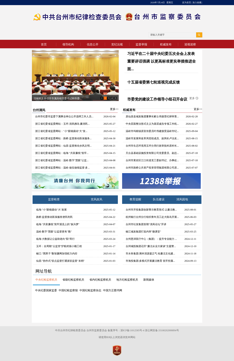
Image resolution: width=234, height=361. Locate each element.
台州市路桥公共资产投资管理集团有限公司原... (152, 167)
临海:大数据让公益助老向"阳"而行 (55, 239)
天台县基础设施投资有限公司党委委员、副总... (152, 153)
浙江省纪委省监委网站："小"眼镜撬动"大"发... (61, 131)
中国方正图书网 (112, 290)
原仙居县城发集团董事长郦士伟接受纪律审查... (152, 116)
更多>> (114, 109)
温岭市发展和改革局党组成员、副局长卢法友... (152, 138)
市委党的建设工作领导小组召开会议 (157, 99)
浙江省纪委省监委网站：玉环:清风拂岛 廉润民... (62, 123)
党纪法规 (117, 44)
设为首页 (186, 2)
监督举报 (141, 44)
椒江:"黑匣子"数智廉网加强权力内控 (56, 253)
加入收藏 (197, 2)
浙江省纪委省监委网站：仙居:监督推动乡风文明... (63, 145)
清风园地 (182, 199)
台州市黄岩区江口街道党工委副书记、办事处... (152, 160)
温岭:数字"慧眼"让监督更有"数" (54, 231)
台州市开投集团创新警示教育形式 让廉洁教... (151, 209)
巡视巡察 (190, 44)
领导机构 (68, 44)
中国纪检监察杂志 (90, 290)
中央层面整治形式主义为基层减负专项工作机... (152, 123)
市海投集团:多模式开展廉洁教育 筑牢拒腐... (150, 260)
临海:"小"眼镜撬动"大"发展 (51, 209)
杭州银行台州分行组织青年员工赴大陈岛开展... (152, 217)
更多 (192, 98)
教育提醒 (135, 199)
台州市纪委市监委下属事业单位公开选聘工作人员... (64, 116)
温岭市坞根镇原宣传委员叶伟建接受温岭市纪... (152, 131)
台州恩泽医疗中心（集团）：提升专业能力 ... (151, 239)
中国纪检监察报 (68, 290)
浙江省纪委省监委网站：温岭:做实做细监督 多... (62, 167)
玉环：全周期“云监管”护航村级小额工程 (59, 246)
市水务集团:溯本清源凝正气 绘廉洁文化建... (150, 253)
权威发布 (166, 44)
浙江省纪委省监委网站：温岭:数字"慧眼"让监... (62, 160)
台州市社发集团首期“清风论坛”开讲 (146, 224)
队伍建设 (159, 199)
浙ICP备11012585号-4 (132, 330)
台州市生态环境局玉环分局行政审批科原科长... (152, 145)
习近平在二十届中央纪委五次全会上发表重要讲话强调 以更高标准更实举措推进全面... (161, 61)
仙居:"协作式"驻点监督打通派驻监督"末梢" (60, 260)
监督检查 (54, 199)
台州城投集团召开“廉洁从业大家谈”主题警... (151, 246)
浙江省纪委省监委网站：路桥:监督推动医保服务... (63, 138)
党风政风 (96, 199)
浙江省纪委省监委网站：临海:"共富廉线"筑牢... (62, 153)
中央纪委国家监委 (46, 290)
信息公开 (92, 44)
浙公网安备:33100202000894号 (162, 330)
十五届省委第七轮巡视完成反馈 (153, 82)
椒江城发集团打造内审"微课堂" (143, 231)
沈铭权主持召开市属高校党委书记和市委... (58, 98)
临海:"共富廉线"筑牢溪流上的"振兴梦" (57, 224)
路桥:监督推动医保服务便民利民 (54, 217)
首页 (44, 44)
